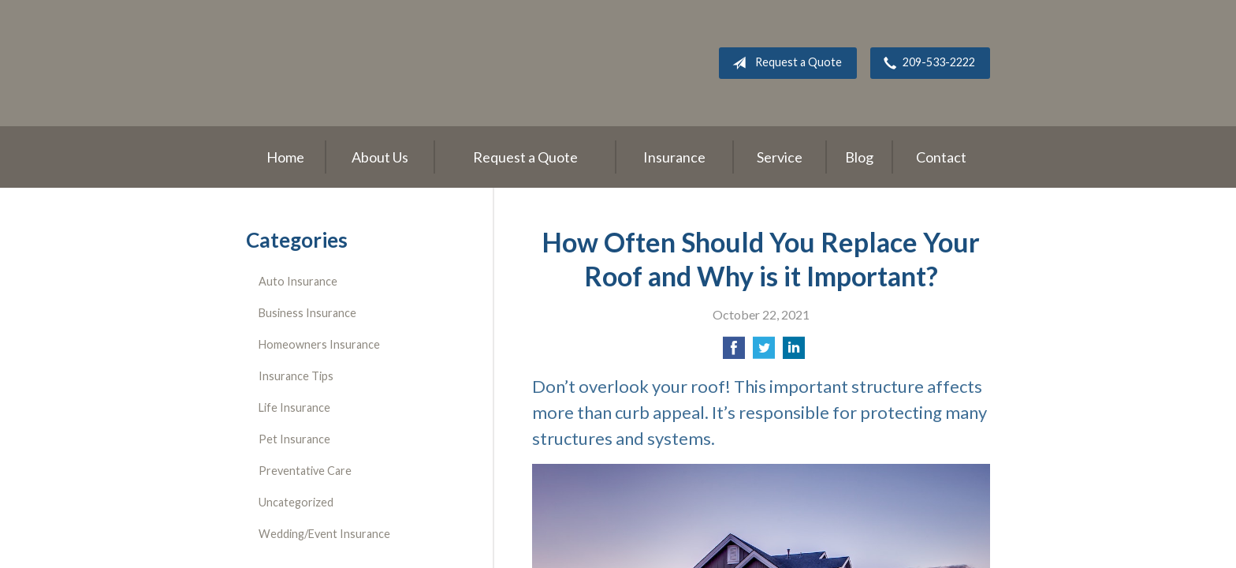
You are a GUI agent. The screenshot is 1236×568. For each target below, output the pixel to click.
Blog (859, 157)
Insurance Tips (296, 376)
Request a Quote (784, 63)
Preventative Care (305, 470)
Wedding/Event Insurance (324, 533)
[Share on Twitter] (764, 352)
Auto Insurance (298, 281)
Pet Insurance (294, 439)
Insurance (674, 157)
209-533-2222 (926, 63)
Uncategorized (296, 502)
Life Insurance (294, 407)
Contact (941, 157)
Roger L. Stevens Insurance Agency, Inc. (344, 63)
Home (285, 157)
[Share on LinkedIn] (794, 352)
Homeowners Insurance (319, 344)
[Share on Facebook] (734, 352)
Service (779, 157)
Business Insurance (307, 313)
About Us (380, 157)
